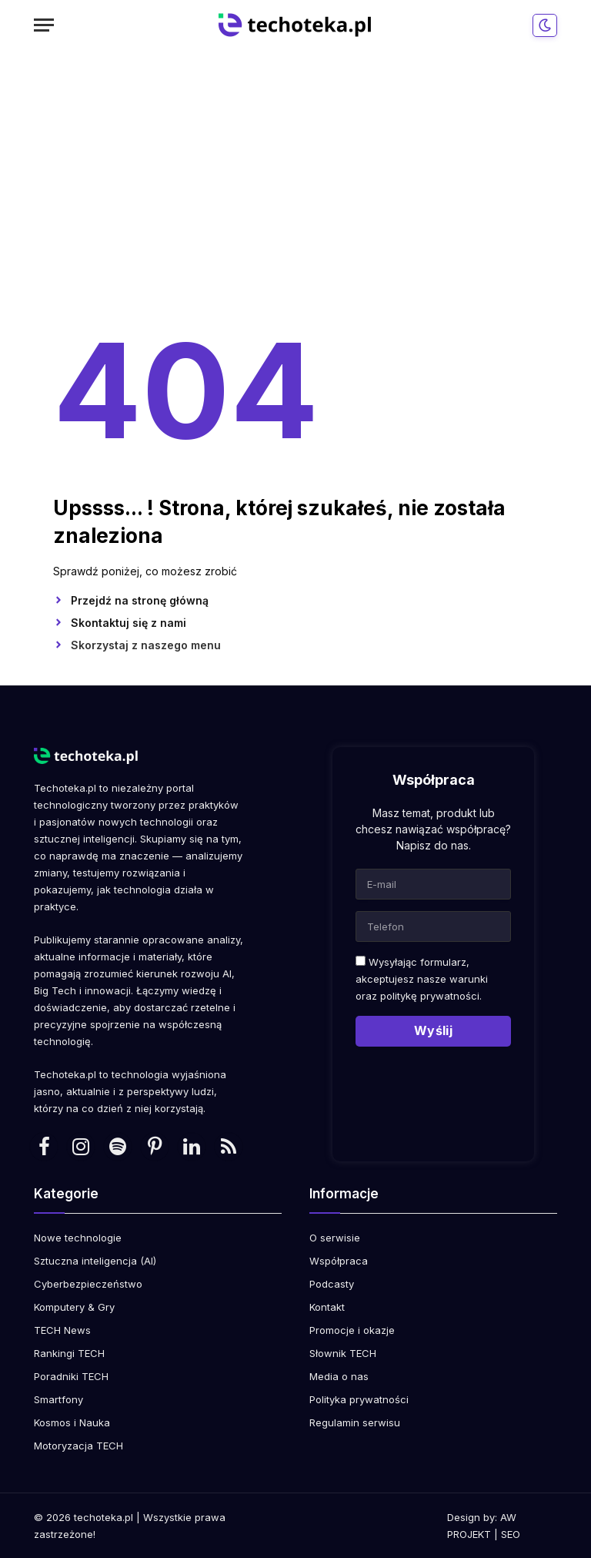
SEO (510, 1534)
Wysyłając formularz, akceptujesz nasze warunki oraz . (422, 979)
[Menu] (44, 25)
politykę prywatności (429, 996)
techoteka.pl (103, 1517)
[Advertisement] (295, 185)
